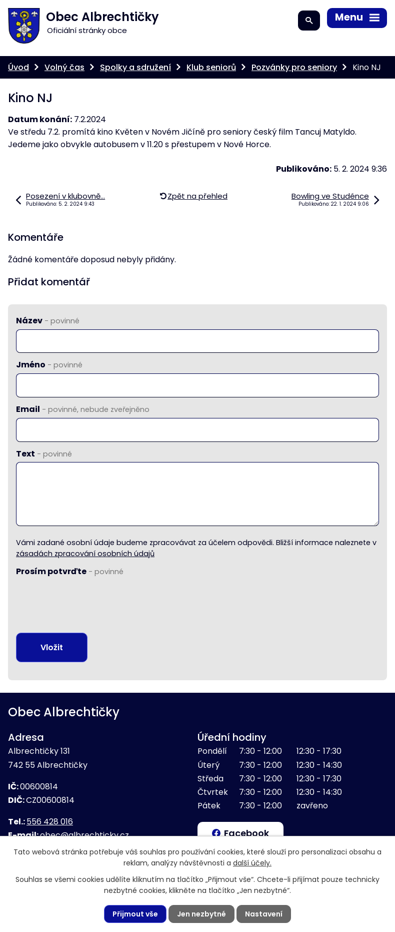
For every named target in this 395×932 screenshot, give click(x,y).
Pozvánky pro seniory (294, 67)
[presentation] (92, 599)
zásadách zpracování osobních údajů (85, 554)
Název (48, 320)
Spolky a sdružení (135, 67)
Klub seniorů (211, 67)
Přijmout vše (135, 914)
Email (83, 409)
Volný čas (64, 67)
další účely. (252, 863)
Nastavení (263, 914)
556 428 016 (49, 821)
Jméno (49, 364)
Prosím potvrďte (70, 571)
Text (44, 453)
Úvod (18, 67)
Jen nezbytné (201, 914)
